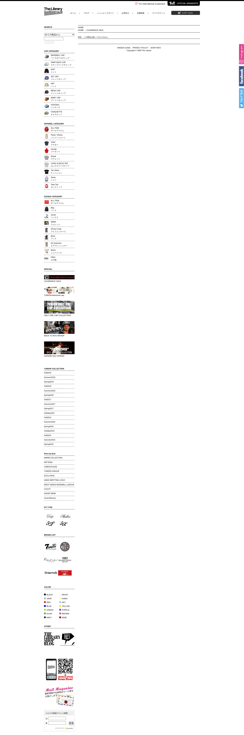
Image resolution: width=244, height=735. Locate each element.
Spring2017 (49, 408)
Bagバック (53, 209)
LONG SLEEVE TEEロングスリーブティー (60, 164)
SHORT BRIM (50, 493)
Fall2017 (47, 399)
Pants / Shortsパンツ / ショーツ (58, 136)
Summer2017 (49, 404)
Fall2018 (47, 386)
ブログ (86, 13)
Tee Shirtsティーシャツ (56, 171)
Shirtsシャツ (53, 178)
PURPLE (64, 610)
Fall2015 (47, 435)
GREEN (48, 610)
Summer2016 (49, 422)
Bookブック (53, 237)
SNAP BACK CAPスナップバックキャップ (61, 63)
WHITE (63, 595)
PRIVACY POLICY (140, 48)
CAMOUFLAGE (50, 467)
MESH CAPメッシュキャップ (58, 92)
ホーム (73, 13)
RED (47, 602)
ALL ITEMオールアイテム (57, 129)
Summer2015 (49, 440)
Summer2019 (49, 377)
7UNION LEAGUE (51, 471)
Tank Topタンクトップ (56, 185)
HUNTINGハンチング (55, 106)
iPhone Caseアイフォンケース (58, 230)
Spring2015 (49, 444)
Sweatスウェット (55, 157)
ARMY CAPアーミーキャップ (58, 99)
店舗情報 (140, 13)
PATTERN (48, 462)
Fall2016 (47, 417)
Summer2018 (49, 391)
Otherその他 (53, 258)
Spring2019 (49, 382)
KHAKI (63, 599)
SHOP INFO (155, 48)
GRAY (48, 599)
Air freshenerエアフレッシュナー (59, 244)
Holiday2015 (49, 431)
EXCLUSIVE (49, 476)
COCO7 (47, 489)
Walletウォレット (55, 223)
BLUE (48, 606)
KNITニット (53, 70)
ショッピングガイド (105, 13)
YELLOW (64, 606)
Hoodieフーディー (55, 150)
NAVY (48, 618)
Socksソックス (54, 216)
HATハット (53, 84)
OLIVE (48, 614)
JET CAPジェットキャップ (58, 77)
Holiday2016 (49, 413)
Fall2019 (47, 373)
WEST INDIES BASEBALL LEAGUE (59, 485)
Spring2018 (49, 395)
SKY (62, 602)
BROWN (64, 614)
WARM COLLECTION (53, 458)
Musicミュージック (56, 251)
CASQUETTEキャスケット (56, 113)
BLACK (48, 595)
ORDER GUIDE (123, 48)
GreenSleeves (50, 498)
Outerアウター (54, 143)
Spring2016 (49, 426)
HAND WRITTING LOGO (54, 480)
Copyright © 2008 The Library (139, 50)
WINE (63, 618)
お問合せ (125, 13)
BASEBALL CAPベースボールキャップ (60, 56)
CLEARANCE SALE (95, 30)
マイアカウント (158, 13)
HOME (81, 27)
